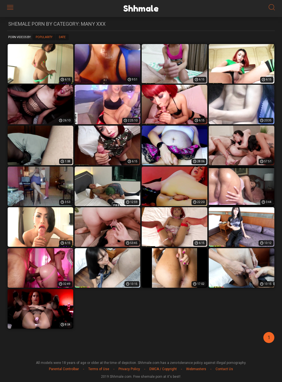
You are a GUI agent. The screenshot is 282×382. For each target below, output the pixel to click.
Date (62, 37)
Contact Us (224, 369)
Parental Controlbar (64, 369)
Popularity (44, 37)
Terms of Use (98, 369)
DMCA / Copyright (163, 369)
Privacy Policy (129, 369)
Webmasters (196, 369)
